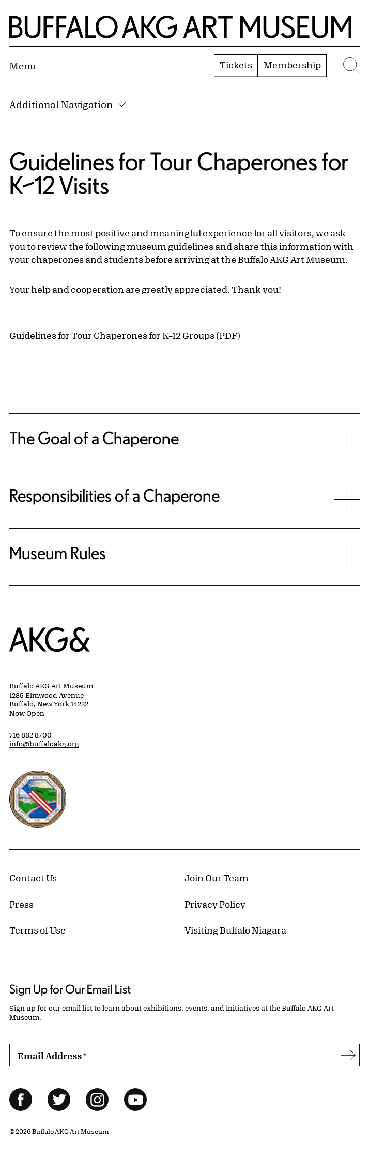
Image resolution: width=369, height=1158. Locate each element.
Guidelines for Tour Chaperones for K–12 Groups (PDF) (124, 335)
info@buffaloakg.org (44, 744)
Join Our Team (217, 878)
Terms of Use (37, 930)
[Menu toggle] (22, 65)
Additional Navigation (67, 104)
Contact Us (33, 878)
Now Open (26, 713)
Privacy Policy (215, 904)
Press (21, 904)
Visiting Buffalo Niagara (235, 930)
